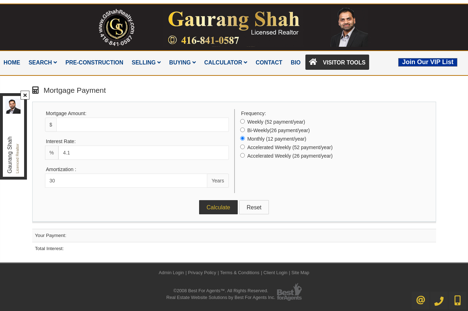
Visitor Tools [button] (337, 62)
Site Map (300, 272)
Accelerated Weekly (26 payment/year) (290, 156)
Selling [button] (146, 63)
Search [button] (43, 63)
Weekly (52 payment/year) (276, 122)
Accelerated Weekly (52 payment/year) (290, 147)
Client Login (276, 272)
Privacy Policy (202, 272)
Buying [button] (182, 63)
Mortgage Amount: (66, 113)
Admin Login (171, 272)
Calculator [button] (225, 63)
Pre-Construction (94, 63)
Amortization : (61, 169)
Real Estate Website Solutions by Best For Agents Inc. (220, 297)
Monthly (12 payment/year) (276, 139)
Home (12, 63)
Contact (269, 63)
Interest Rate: (61, 141)
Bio (296, 63)
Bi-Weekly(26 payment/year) (278, 130)
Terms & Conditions (239, 272)
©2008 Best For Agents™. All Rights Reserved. (220, 290)
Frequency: (253, 113)
